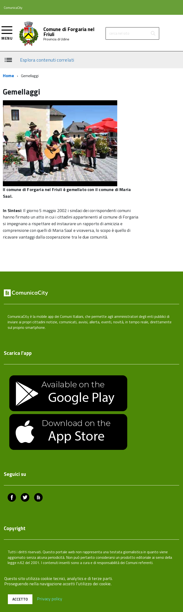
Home (8, 75)
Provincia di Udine (56, 39)
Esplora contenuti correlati (47, 59)
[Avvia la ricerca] (153, 33)
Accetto (20, 599)
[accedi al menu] (7, 32)
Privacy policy (49, 598)
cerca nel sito (119, 33)
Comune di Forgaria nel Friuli (68, 32)
